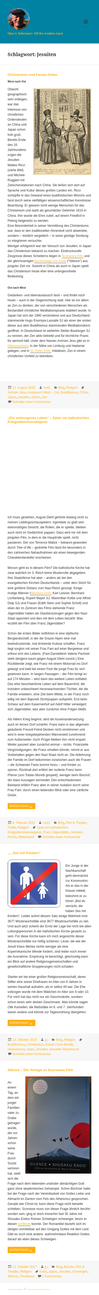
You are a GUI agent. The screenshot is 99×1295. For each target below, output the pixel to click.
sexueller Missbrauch (64, 1049)
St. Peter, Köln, (40, 351)
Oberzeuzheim (18, 346)
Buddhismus (69, 392)
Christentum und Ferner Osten (33, 75)
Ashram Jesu (17, 392)
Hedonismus (16, 1049)
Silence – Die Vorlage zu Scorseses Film (40, 1070)
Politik (12, 827)
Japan (12, 397)
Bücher (69, 1267)
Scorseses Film (72, 256)
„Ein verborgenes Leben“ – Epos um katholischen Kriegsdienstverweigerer (48, 420)
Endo (43, 1271)
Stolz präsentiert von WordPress (38, 1289)
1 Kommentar (51, 1276)
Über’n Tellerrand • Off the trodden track (35, 33)
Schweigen (80, 1271)
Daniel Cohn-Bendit (59, 1044)
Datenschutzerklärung (15, 1289)
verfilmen (24, 1224)
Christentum (35, 1044)
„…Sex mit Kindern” (24, 853)
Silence (13, 1276)
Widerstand (26, 837)
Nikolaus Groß (41, 593)
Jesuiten (24, 397)
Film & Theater (76, 823)
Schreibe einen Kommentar (31, 402)
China (83, 392)
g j (46, 1040)
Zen (44, 397)
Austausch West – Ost (43, 392)
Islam (31, 1049)
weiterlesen (22, 805)
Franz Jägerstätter (56, 832)
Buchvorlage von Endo (50, 261)
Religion (72, 388)
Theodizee (27, 1276)
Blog (61, 388)
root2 (46, 388)
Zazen (35, 397)
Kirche (12, 837)
